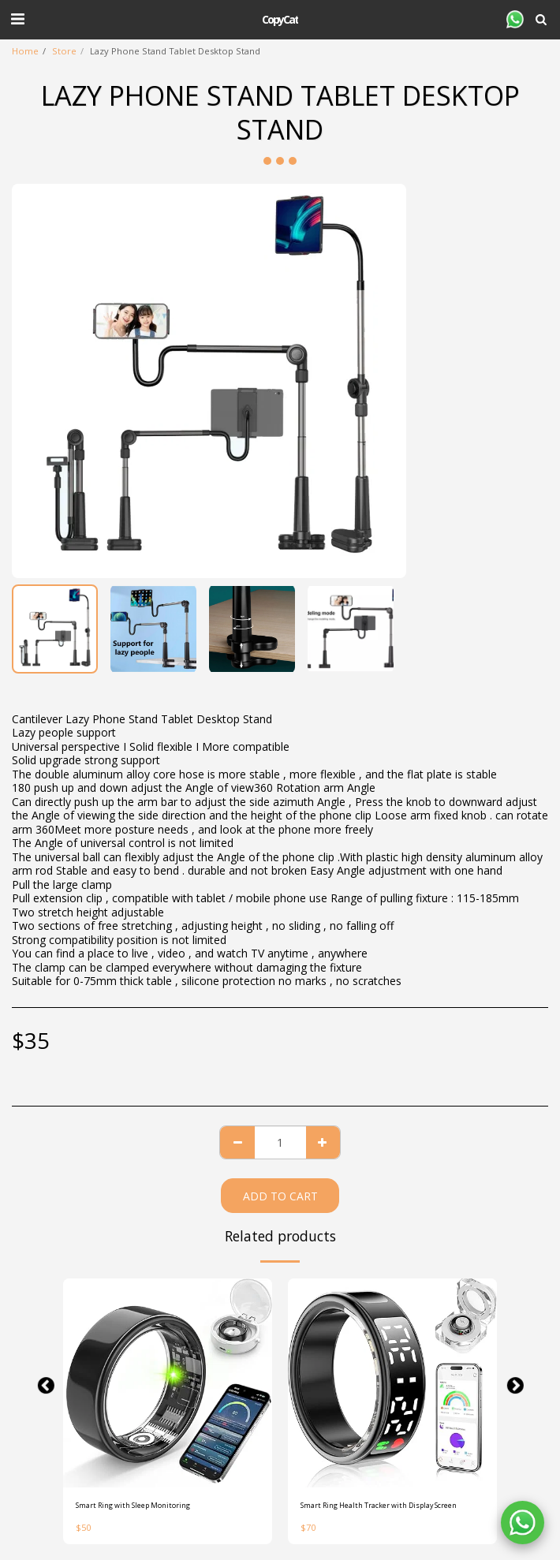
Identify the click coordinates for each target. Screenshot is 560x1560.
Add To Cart (280, 1196)
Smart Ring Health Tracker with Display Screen (379, 1505)
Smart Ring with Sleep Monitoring (133, 1505)
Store (64, 51)
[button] (17, 18)
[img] (167, 1382)
